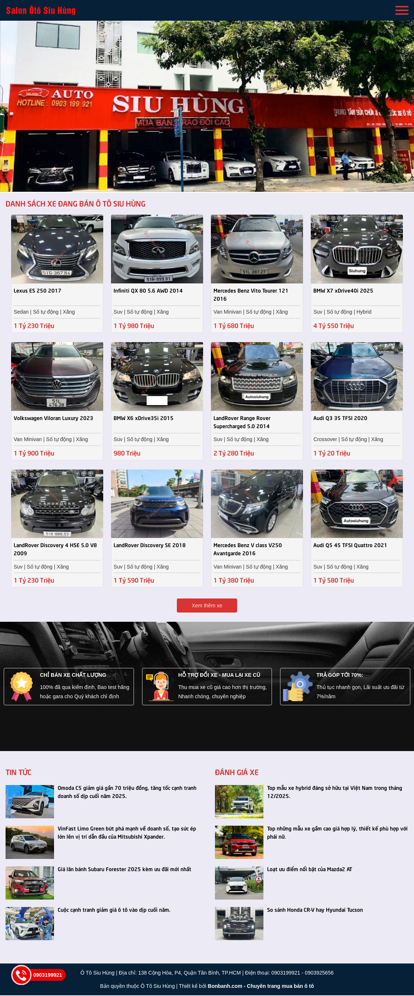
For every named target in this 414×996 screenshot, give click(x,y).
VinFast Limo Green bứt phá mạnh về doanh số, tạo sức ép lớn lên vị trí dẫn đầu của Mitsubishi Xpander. (127, 832)
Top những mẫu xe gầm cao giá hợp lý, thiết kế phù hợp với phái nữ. (337, 832)
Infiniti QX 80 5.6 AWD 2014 (148, 290)
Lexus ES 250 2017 (37, 290)
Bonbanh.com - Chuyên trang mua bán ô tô (261, 987)
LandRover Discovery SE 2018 (150, 545)
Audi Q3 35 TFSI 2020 (340, 417)
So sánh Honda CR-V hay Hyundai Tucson (315, 910)
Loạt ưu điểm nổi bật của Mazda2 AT (309, 869)
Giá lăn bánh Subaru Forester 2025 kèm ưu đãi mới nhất (124, 869)
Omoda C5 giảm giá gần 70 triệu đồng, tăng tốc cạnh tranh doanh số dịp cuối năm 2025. (127, 792)
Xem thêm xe (207, 606)
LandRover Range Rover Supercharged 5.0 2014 (241, 421)
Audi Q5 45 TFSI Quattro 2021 (350, 545)
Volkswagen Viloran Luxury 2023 (53, 417)
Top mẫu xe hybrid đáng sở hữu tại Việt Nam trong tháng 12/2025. (334, 792)
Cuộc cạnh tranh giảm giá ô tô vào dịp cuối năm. (114, 910)
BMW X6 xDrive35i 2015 (144, 417)
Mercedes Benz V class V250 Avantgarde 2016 (247, 549)
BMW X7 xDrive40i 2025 (343, 290)
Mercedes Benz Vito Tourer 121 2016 (251, 294)
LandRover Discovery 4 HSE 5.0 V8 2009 (55, 549)
